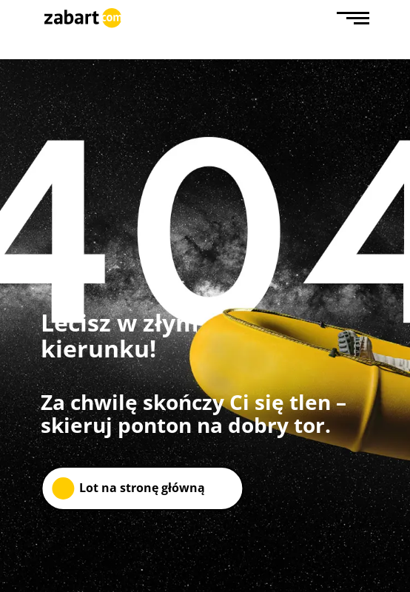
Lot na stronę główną (142, 488)
